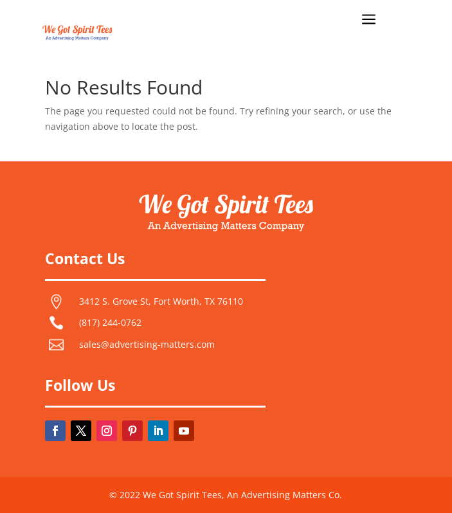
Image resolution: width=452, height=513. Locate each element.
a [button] (368, 20)
